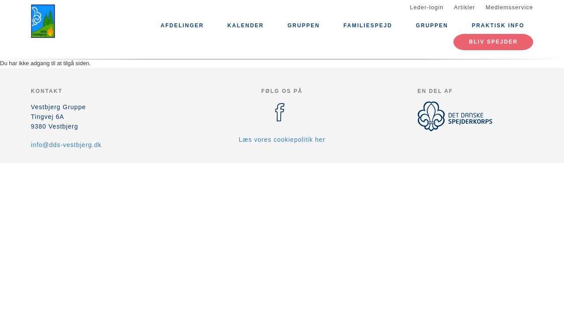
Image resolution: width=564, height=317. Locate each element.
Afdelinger (182, 25)
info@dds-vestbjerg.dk (66, 144)
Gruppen (303, 25)
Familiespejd (367, 25)
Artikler (464, 7)
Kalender (245, 25)
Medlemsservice (509, 7)
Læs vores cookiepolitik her (282, 139)
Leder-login (426, 7)
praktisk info (498, 25)
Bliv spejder (493, 42)
